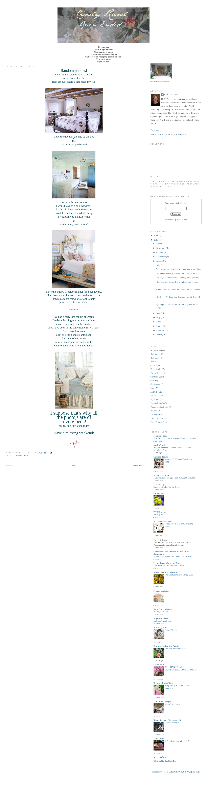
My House (155, 399)
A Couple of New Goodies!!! (177, 741)
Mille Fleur (159, 739)
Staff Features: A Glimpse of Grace (169, 565)
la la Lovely (159, 484)
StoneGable (159, 664)
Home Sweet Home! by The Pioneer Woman (173, 556)
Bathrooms (155, 354)
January (160, 335)
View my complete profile (168, 134)
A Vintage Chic (160, 628)
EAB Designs (160, 512)
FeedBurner (182, 219)
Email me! (155, 130)
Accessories (156, 350)
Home (74, 465)
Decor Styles (156, 369)
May (158, 317)
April (158, 322)
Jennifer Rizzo (160, 436)
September (161, 256)
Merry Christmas (172, 722)
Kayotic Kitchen (161, 618)
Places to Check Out (159, 407)
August (159, 261)
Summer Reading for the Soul (166, 487)
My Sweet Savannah (163, 521)
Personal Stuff (157, 403)
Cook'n (154, 365)
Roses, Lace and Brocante (165, 572)
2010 (156, 240)
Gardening (155, 377)
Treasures (155, 414)
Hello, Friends (171, 630)
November (161, 248)
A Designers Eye (161, 612)
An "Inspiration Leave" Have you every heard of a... (178, 269)
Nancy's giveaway (172, 704)
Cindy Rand (172, 95)
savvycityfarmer (161, 757)
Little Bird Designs (162, 702)
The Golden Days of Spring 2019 (179, 575)
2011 (156, 235)
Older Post (137, 465)
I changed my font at (175, 772)
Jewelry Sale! (159, 514)
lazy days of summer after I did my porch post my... (178, 277)
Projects (154, 411)
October (160, 252)
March (159, 326)
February (160, 330)
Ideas (153, 388)
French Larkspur (161, 591)
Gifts (153, 380)
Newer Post (10, 465)
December (161, 244)
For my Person (157, 373)
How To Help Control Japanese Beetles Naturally (175, 438)
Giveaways (155, 384)
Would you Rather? (159, 418)
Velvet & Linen (160, 540)
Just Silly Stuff (157, 392)
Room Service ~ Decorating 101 (168, 720)
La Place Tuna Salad (162, 621)
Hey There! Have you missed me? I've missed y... (177, 273)
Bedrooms (22, 455)
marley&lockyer (161, 445)
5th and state (159, 494)
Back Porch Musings (163, 609)
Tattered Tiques (161, 457)
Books (153, 362)
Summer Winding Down (175, 648)
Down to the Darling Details (166, 646)
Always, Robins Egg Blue (165, 761)
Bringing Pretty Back (163, 683)
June (158, 313)
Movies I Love (157, 395)
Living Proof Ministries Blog (167, 563)
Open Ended (103, 13)
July (158, 265)
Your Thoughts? (157, 422)
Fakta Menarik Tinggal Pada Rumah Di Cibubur (174, 478)
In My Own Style (161, 475)
